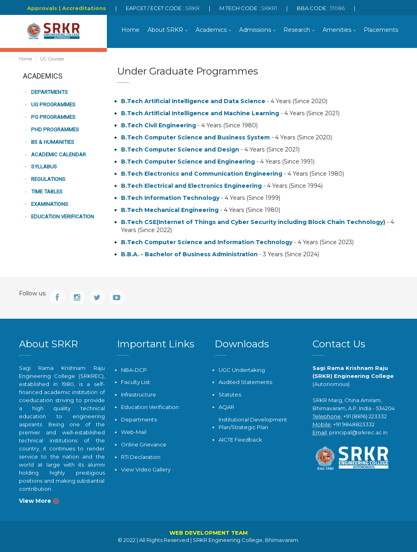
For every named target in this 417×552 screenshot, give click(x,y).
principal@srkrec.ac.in (358, 432)
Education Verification (61, 216)
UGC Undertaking (242, 370)
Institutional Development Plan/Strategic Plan (253, 423)
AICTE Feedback (240, 439)
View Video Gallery (145, 468)
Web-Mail (133, 431)
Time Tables (46, 191)
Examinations (49, 204)
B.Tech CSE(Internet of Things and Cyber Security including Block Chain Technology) (253, 222)
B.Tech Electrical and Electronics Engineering (191, 186)
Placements (381, 30)
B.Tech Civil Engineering (158, 125)
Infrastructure (138, 394)
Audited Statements (245, 382)
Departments (48, 93)
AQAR (226, 407)
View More (35, 500)
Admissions (255, 30)
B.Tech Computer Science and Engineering (188, 162)
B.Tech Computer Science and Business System (195, 137)
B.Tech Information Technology (170, 198)
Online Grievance (144, 443)
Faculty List (135, 382)
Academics (211, 30)
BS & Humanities (52, 142)
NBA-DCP (134, 370)
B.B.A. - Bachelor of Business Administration (189, 254)
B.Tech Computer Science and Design (180, 150)
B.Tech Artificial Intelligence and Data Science (193, 101)
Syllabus (43, 167)
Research (297, 30)
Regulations (48, 179)
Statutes (230, 394)
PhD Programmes (54, 130)
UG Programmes (53, 105)
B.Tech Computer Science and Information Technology (206, 242)
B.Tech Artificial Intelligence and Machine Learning (200, 113)
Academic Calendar (58, 154)
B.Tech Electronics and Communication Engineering (201, 174)
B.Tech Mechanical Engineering (170, 210)
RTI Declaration (141, 456)
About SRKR (165, 30)
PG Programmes (52, 117)
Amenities (337, 30)
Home (130, 30)
